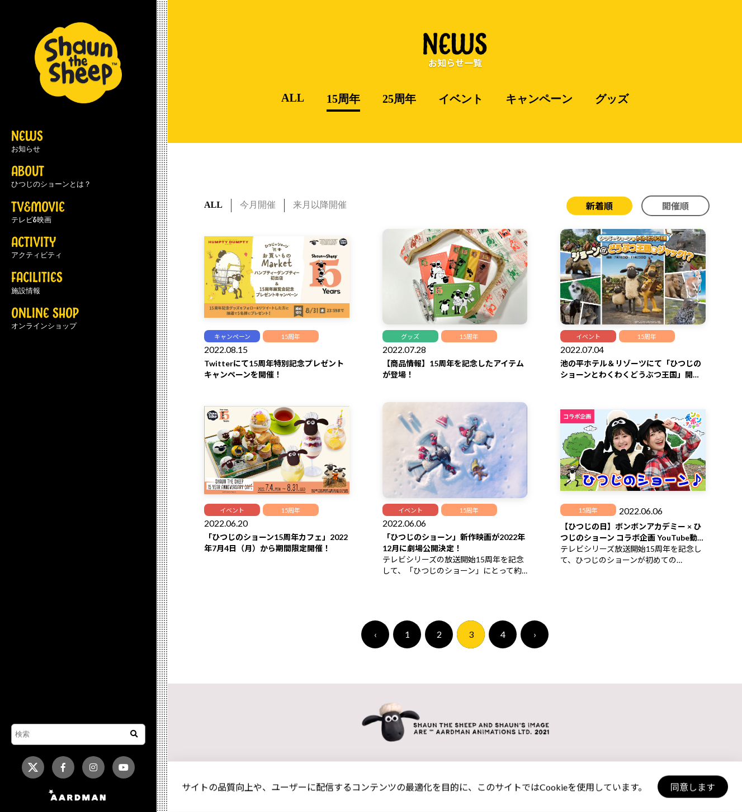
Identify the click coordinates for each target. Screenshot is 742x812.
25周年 (399, 99)
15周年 (343, 99)
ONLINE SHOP (45, 318)
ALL (292, 98)
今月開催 (258, 204)
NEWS (27, 141)
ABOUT (51, 177)
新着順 (599, 205)
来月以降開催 (320, 204)
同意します (692, 787)
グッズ (611, 99)
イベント (460, 99)
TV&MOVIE (38, 212)
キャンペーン (539, 99)
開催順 (675, 205)
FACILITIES (37, 283)
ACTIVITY (36, 248)
